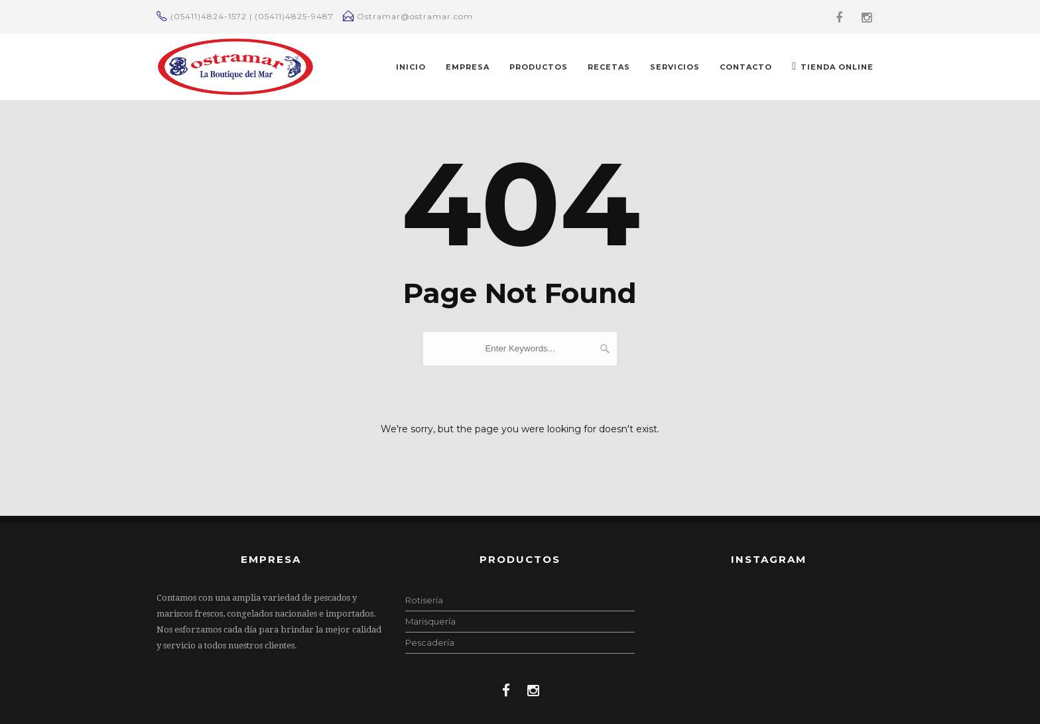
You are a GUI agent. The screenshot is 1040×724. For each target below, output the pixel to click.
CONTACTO (746, 67)
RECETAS (609, 67)
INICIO (411, 67)
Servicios (675, 67)
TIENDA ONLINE (833, 66)
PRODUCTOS (538, 67)
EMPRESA (467, 67)
